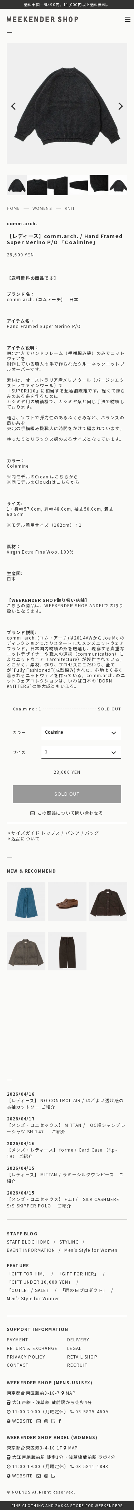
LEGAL (74, 1348)
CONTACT (18, 1365)
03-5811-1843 (89, 1466)
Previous (19, 103)
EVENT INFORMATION (31, 1250)
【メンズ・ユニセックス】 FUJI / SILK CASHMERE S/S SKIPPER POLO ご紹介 (63, 1202)
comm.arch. (22, 223)
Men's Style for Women (91, 1250)
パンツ (72, 833)
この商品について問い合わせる (66, 813)
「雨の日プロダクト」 (84, 1290)
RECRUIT (77, 1365)
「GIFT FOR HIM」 (27, 1273)
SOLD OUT (67, 794)
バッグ (92, 833)
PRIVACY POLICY (26, 1357)
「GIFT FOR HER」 (78, 1273)
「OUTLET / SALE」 (29, 1290)
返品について (25, 838)
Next (115, 103)
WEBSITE (20, 1421)
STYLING (69, 1242)
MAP (68, 1393)
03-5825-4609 (89, 1411)
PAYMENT (17, 1339)
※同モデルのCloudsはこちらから (43, 482)
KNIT (70, 208)
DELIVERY (78, 1339)
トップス (50, 833)
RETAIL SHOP (82, 1357)
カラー (19, 732)
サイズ (19, 752)
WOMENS (42, 208)
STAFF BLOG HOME (28, 1242)
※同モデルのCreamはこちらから (42, 476)
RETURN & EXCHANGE (32, 1348)
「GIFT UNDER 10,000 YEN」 (40, 1282)
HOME (13, 208)
